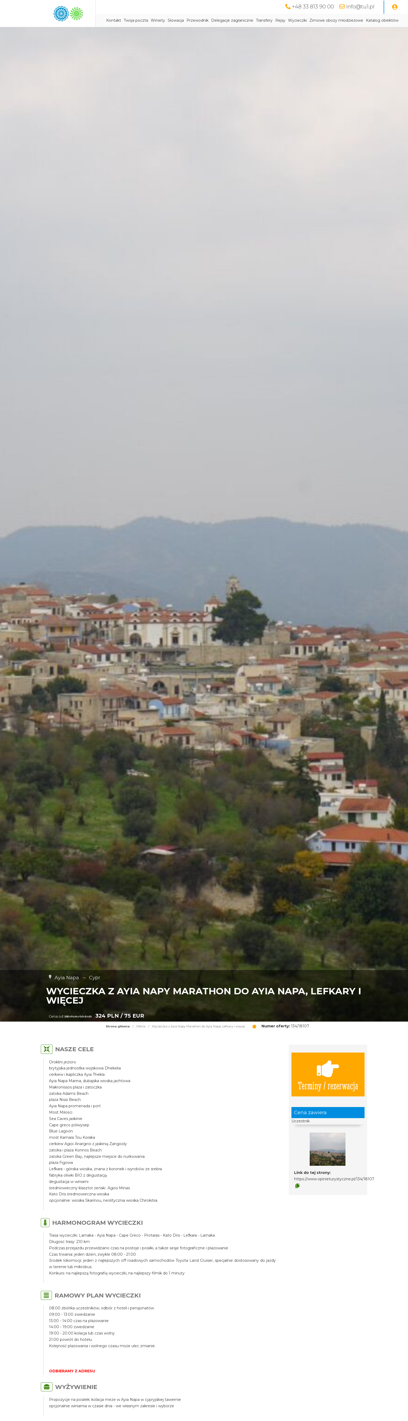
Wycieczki (297, 20)
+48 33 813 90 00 (313, 6)
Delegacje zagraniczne (232, 20)
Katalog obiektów (382, 20)
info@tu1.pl (360, 6)
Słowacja (176, 20)
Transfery (264, 20)
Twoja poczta (136, 20)
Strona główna (118, 1026)
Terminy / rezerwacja (328, 1074)
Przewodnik (198, 20)
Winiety (158, 20)
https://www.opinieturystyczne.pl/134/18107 (334, 1179)
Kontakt (113, 20)
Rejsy (280, 20)
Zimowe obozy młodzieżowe (336, 20)
